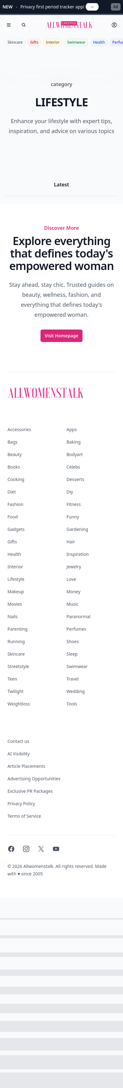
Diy (70, 492)
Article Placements (26, 766)
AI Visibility (18, 754)
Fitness (74, 504)
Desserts (75, 479)
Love (71, 579)
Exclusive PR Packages (30, 791)
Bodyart (75, 454)
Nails (12, 616)
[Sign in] (114, 25)
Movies (14, 604)
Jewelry (74, 567)
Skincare (15, 42)
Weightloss (18, 704)
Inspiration (78, 554)
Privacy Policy (21, 803)
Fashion (15, 504)
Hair (71, 542)
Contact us (18, 741)
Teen (12, 679)
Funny (73, 517)
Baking (74, 442)
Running (16, 641)
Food (12, 517)
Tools (72, 704)
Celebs (73, 467)
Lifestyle (15, 579)
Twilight (15, 691)
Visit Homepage (61, 336)
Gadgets (16, 529)
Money (74, 592)
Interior (52, 42)
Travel (73, 679)
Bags (12, 442)
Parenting (17, 629)
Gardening (77, 529)
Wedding (76, 691)
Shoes (73, 641)
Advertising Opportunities (33, 779)
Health (99, 42)
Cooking (15, 479)
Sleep (72, 654)
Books (13, 467)
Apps (72, 429)
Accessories (19, 429)
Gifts (34, 42)
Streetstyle (18, 666)
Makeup (15, 592)
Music (72, 604)
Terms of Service (24, 816)
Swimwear (76, 42)
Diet (11, 492)
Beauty (14, 454)
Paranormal (79, 616)
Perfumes (76, 629)
